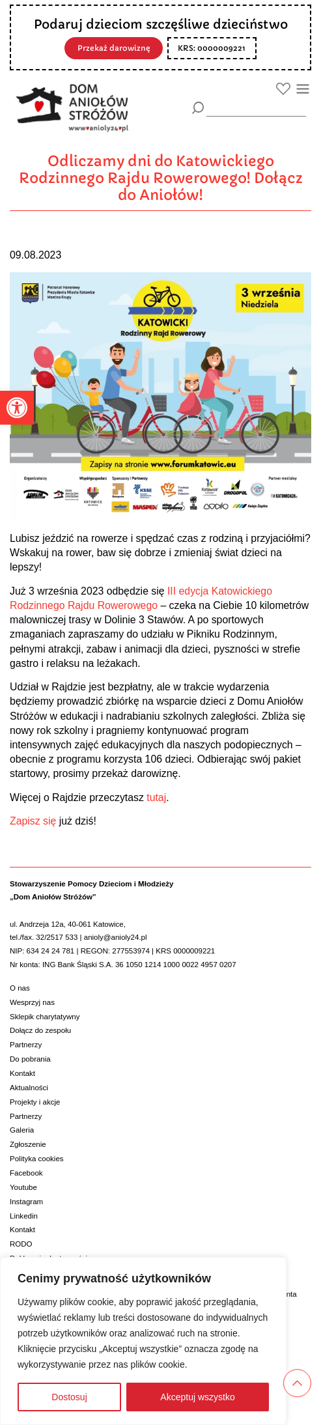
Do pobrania (30, 1059)
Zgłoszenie (28, 1144)
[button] (17, 408)
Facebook (26, 1173)
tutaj (156, 797)
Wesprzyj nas (32, 1002)
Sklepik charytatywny (45, 1017)
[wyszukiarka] (256, 107)
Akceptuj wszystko (197, 1397)
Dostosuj (69, 1397)
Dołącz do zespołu (40, 1030)
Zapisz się (33, 820)
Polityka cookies (37, 1159)
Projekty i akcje (35, 1102)
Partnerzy (26, 1045)
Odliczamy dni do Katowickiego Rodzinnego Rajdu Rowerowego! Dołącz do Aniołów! (161, 178)
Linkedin (24, 1216)
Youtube (23, 1187)
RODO (21, 1244)
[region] (143, 1341)
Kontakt (22, 1073)
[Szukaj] (198, 108)
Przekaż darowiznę (113, 48)
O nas (20, 988)
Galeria (22, 1130)
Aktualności (29, 1088)
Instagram (26, 1202)
